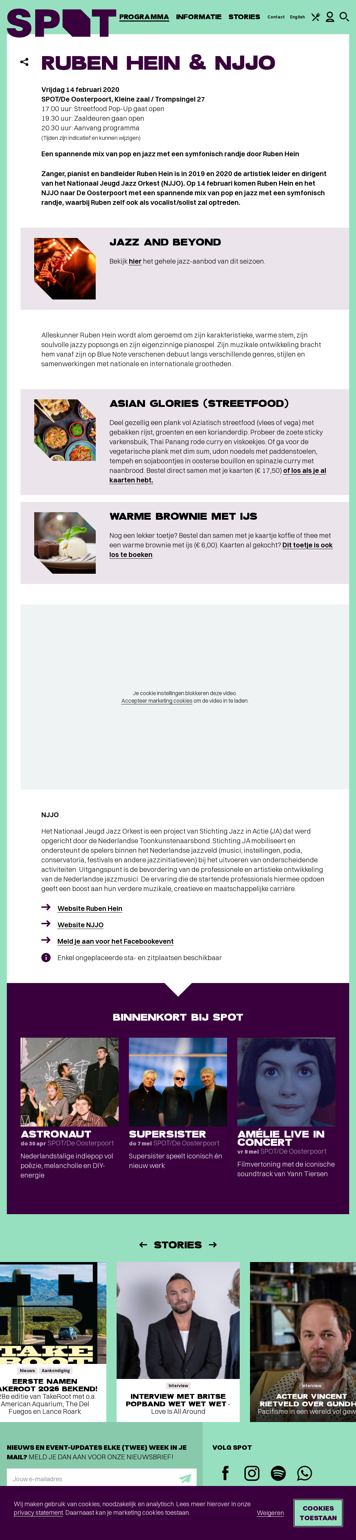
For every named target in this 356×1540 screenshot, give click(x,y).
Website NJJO (80, 924)
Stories (244, 17)
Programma (144, 17)
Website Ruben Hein (89, 908)
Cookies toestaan (318, 1513)
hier (135, 261)
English (297, 16)
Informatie (199, 17)
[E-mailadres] (102, 1479)
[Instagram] (252, 1474)
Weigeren (270, 1513)
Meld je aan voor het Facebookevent (115, 941)
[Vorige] (142, 1245)
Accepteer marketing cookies (157, 700)
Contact (276, 16)
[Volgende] (213, 1245)
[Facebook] (225, 1474)
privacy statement (38, 1512)
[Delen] (24, 62)
